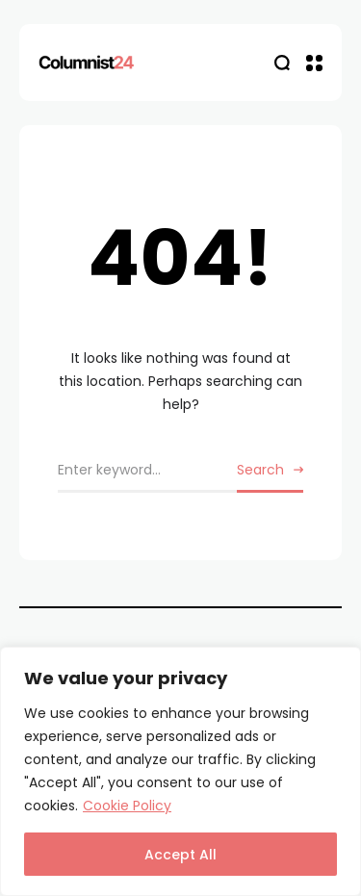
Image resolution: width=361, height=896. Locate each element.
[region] (180, 771)
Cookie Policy (127, 805)
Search (260, 469)
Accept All (180, 854)
